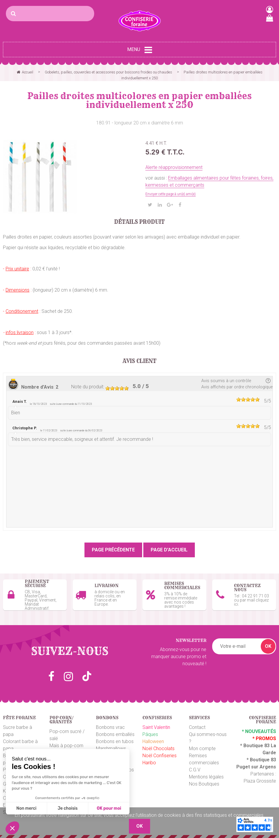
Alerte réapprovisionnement (173, 167)
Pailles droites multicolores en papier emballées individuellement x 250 (139, 100)
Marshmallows (111, 747)
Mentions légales (206, 775)
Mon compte (202, 747)
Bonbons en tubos (115, 740)
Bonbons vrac (110, 726)
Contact (197, 726)
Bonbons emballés (115, 733)
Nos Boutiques (204, 782)
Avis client (140, 361)
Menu (139, 49)
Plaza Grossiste (260, 779)
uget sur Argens (258, 765)
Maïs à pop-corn (66, 744)
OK (268, 645)
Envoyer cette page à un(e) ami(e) (170, 194)
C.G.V (194, 768)
